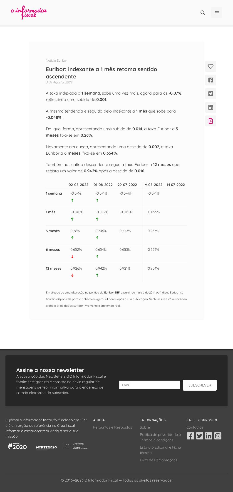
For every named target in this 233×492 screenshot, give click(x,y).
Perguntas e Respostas (112, 427)
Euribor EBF (112, 292)
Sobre (145, 427)
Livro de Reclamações (158, 460)
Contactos (194, 427)
